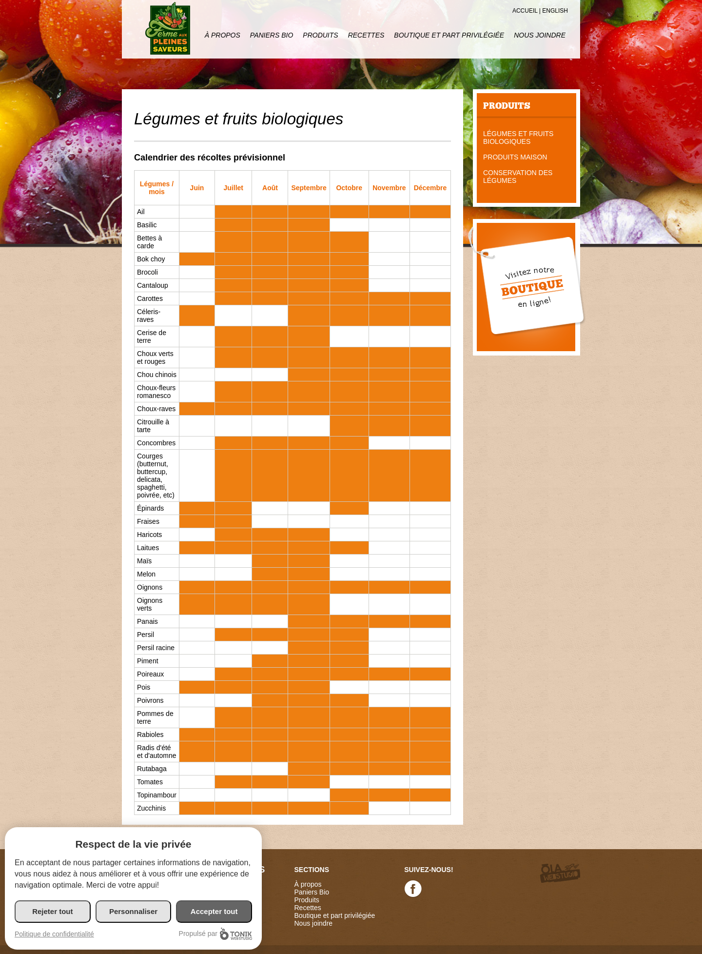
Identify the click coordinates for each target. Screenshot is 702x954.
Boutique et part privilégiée (449, 35)
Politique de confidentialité (54, 934)
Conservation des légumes (517, 176)
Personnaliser (133, 911)
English (555, 10)
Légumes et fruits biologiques (518, 137)
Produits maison (515, 157)
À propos (222, 35)
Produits (320, 35)
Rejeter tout (52, 911)
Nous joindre (540, 35)
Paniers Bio (271, 35)
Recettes (366, 35)
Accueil (525, 10)
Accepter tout (214, 911)
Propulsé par (215, 934)
